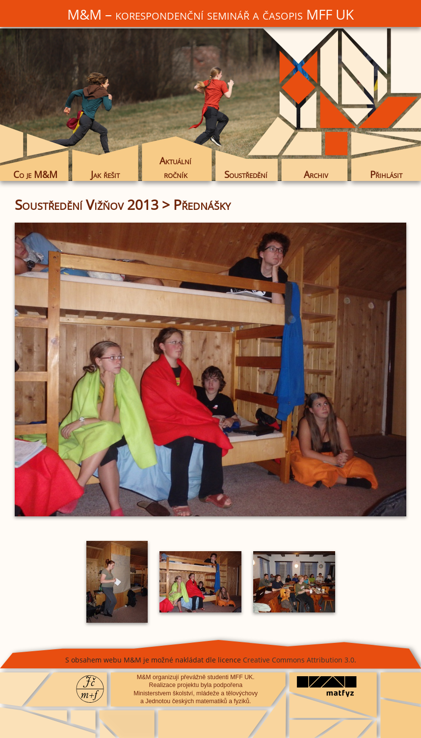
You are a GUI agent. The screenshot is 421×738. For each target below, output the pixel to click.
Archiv (316, 174)
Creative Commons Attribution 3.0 (298, 659)
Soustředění (245, 174)
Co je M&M (35, 174)
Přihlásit (386, 174)
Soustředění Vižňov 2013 (86, 204)
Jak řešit (105, 174)
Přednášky (202, 204)
